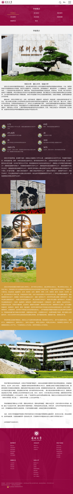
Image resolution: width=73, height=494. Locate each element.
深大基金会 (36, 472)
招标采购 (35, 470)
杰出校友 (36, 17)
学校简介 (13, 13)
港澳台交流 (36, 447)
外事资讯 (36, 449)
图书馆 (35, 464)
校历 (36, 21)
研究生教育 (12, 449)
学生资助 (58, 457)
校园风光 (13, 21)
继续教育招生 (59, 451)
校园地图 (60, 17)
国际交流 (36, 445)
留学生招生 (58, 449)
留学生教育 (12, 451)
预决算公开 (36, 462)
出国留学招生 (59, 453)
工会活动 (12, 462)
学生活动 (12, 468)
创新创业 (12, 464)
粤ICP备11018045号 (16, 484)
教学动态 (12, 445)
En (64, 2)
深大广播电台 (36, 476)
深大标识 (36, 13)
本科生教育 (12, 447)
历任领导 (13, 17)
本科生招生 (58, 445)
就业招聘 (58, 455)
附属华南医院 (36, 468)
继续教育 (12, 453)
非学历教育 (12, 455)
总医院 (35, 466)
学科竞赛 (12, 466)
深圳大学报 (36, 474)
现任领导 (60, 13)
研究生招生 (58, 447)
